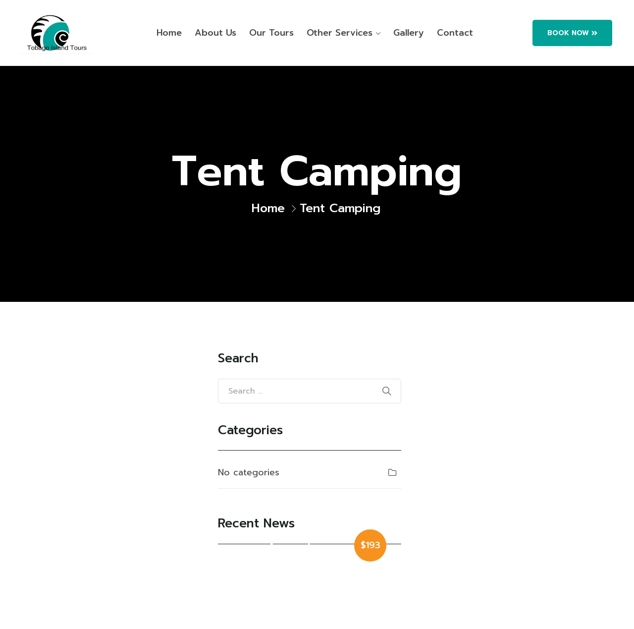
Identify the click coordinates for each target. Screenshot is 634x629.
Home (169, 33)
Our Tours (271, 33)
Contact (455, 33)
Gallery (408, 33)
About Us (215, 33)
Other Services (339, 33)
